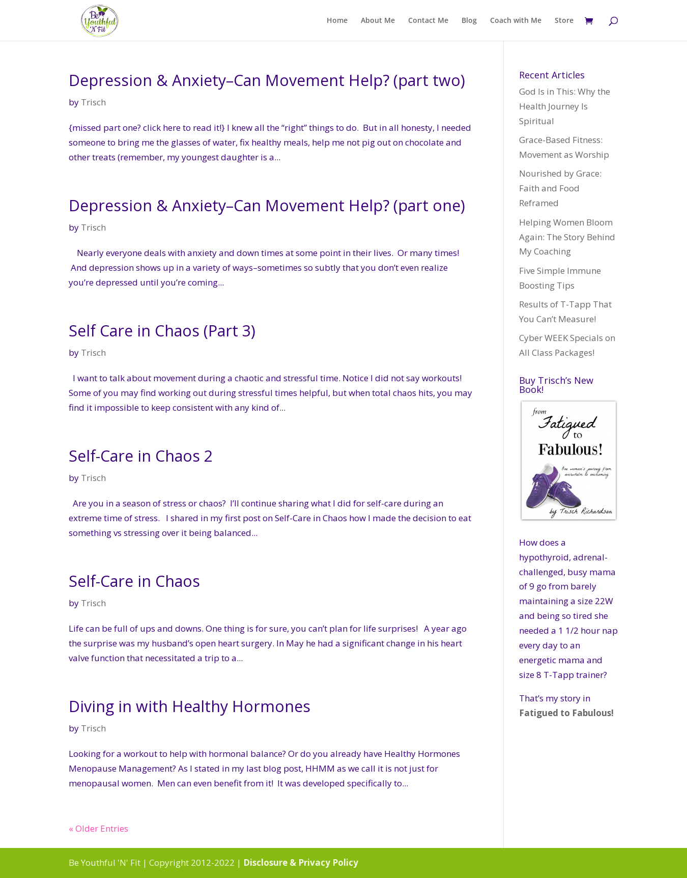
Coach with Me (515, 21)
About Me (378, 21)
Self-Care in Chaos (134, 581)
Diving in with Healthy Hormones (189, 706)
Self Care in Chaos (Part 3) (162, 330)
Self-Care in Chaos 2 (141, 455)
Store (564, 21)
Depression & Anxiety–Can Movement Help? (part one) (267, 205)
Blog (469, 21)
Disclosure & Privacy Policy (300, 862)
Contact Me (428, 21)
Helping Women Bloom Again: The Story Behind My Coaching (567, 237)
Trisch (93, 102)
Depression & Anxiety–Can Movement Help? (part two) (267, 80)
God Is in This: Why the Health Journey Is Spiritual (564, 106)
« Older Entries (98, 828)
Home (337, 21)
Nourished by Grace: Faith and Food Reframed (560, 188)
